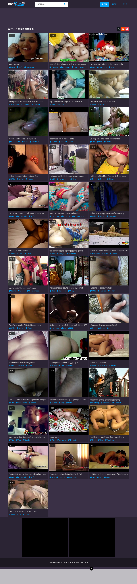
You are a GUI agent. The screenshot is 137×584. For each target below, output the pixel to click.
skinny (21, 291)
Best (104, 4)
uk (19, 515)
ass (61, 142)
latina (12, 291)
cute (61, 365)
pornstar (72, 440)
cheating (29, 67)
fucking (54, 67)
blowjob (111, 179)
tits (92, 142)
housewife (14, 142)
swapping (112, 216)
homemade (78, 67)
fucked (102, 291)
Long (124, 4)
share (27, 254)
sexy (12, 67)
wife (20, 67)
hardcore (65, 67)
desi (20, 254)
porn (93, 179)
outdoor (25, 105)
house (29, 179)
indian (60, 105)
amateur (35, 105)
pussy (53, 142)
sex (92, 67)
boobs (69, 142)
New (114, 4)
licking (111, 328)
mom (29, 365)
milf (52, 179)
